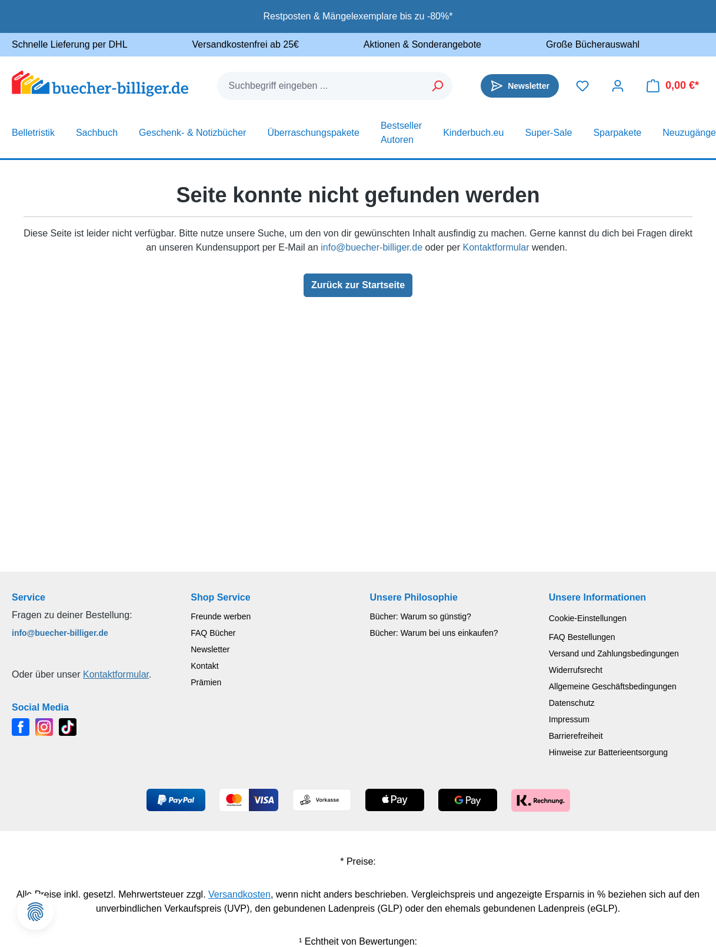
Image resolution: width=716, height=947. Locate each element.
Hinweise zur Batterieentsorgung (608, 752)
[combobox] (320, 86)
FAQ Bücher (213, 633)
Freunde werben (221, 616)
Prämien (206, 682)
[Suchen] (438, 86)
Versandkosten (239, 894)
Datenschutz (572, 703)
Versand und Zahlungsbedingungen (614, 653)
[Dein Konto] (617, 86)
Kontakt (204, 666)
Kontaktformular (496, 247)
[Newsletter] (520, 86)
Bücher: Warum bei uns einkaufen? (434, 633)
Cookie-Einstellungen (588, 618)
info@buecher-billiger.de (371, 247)
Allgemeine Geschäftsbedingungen (613, 686)
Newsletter (210, 649)
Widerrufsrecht (575, 670)
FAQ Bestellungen (582, 637)
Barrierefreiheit (576, 736)
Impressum (569, 719)
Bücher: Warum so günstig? (420, 616)
